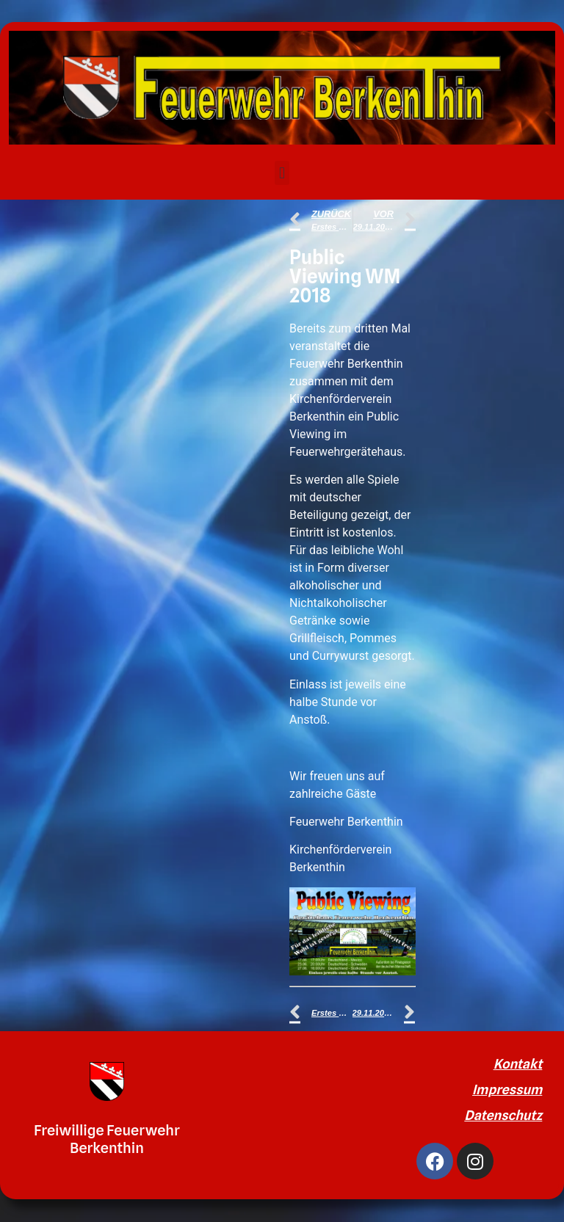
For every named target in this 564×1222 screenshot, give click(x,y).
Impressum (507, 1089)
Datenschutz (503, 1115)
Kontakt (518, 1064)
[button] (282, 173)
